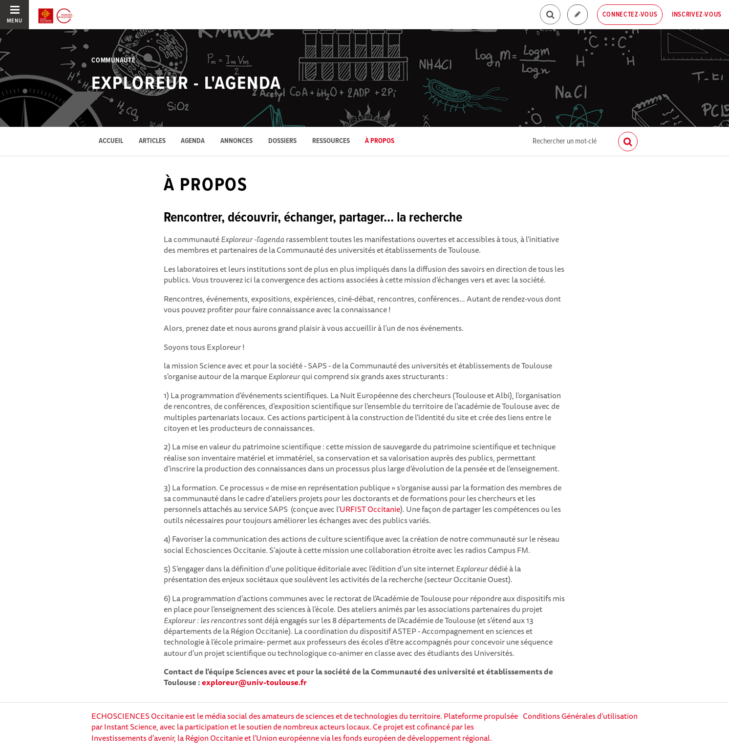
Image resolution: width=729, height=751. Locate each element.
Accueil (111, 141)
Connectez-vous (630, 14)
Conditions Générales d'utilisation (580, 716)
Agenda (193, 141)
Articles (152, 141)
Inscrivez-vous (697, 14)
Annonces (236, 141)
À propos (379, 141)
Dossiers (282, 141)
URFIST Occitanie (370, 509)
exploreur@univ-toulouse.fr (254, 682)
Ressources (331, 141)
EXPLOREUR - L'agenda (186, 84)
